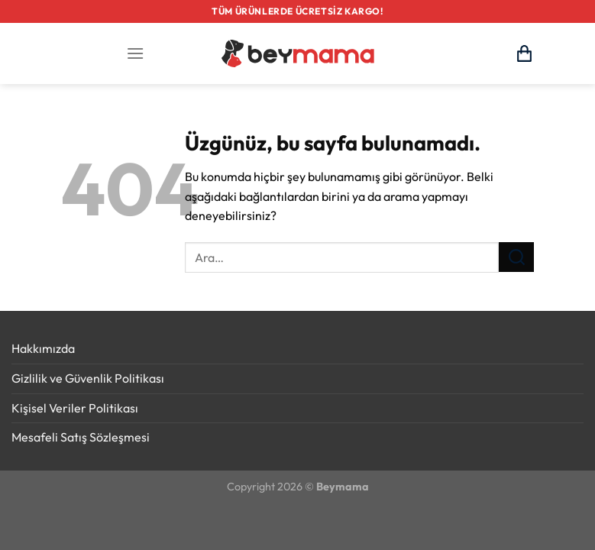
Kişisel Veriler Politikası (74, 408)
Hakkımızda (43, 348)
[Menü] (135, 53)
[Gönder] (516, 257)
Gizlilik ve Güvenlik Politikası (87, 378)
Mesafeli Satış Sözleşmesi (80, 437)
